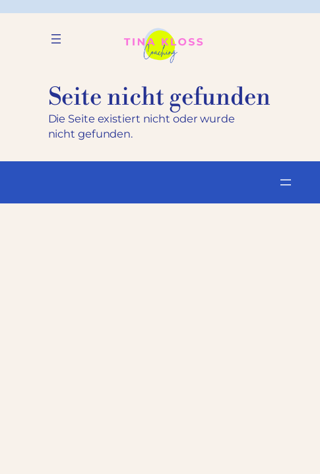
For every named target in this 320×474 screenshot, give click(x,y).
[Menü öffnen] (56, 39)
